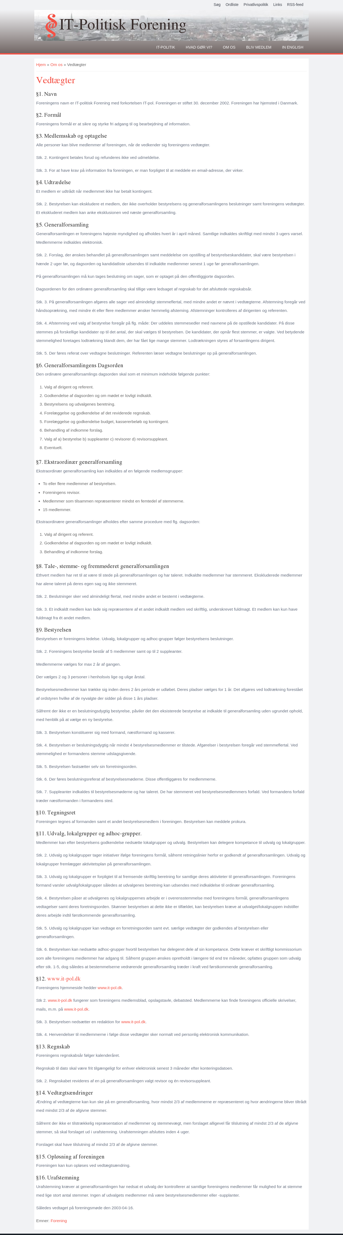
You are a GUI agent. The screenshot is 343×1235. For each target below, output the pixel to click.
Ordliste (232, 4)
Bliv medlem (258, 47)
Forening (59, 1220)
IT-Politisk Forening (123, 24)
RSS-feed (295, 4)
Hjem (41, 64)
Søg (217, 4)
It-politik (165, 47)
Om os (229, 47)
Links (277, 4)
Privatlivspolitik (256, 4)
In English (292, 47)
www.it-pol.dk (64, 978)
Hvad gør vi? (199, 47)
